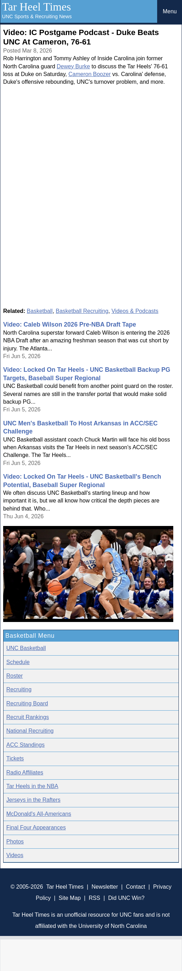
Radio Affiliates (24, 772)
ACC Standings (25, 745)
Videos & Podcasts (134, 311)
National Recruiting (30, 731)
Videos (14, 855)
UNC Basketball (26, 648)
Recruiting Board (27, 703)
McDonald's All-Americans (38, 814)
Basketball (40, 311)
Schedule (18, 662)
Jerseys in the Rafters (33, 800)
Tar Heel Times (36, 6)
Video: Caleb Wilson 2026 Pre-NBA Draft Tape (69, 324)
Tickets (15, 758)
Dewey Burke (73, 66)
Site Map (70, 898)
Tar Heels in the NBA (32, 786)
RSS (94, 898)
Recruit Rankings (27, 717)
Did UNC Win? (126, 898)
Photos (15, 842)
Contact (135, 887)
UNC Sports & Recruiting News (37, 16)
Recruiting (18, 689)
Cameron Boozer (89, 74)
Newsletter (104, 887)
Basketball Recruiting (82, 311)
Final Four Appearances (36, 827)
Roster (14, 676)
